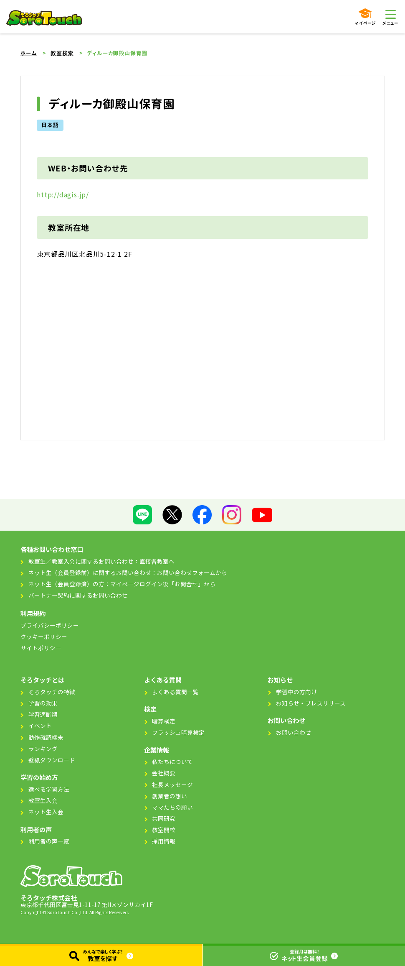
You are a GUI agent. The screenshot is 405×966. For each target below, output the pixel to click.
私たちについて (172, 761)
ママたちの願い (172, 807)
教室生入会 (43, 800)
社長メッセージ (172, 784)
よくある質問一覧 (175, 691)
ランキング (43, 748)
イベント (40, 725)
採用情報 (163, 841)
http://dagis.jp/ (63, 194)
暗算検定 (163, 721)
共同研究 (163, 818)
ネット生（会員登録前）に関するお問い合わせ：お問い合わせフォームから (127, 572)
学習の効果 (43, 703)
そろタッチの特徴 (51, 691)
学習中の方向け (296, 691)
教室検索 (62, 53)
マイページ (365, 17)
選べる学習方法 (48, 789)
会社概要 (163, 773)
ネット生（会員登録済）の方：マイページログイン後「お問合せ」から (121, 584)
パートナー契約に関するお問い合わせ (78, 595)
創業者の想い (169, 796)
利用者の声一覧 (48, 841)
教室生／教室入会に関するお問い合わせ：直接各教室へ (101, 561)
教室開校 (163, 829)
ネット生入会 (45, 812)
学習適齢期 (43, 714)
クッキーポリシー (43, 636)
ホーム (28, 53)
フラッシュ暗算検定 (178, 732)
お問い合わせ (293, 732)
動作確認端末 (45, 737)
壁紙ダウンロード (51, 760)
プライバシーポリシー (49, 625)
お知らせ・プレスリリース (311, 703)
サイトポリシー (40, 648)
